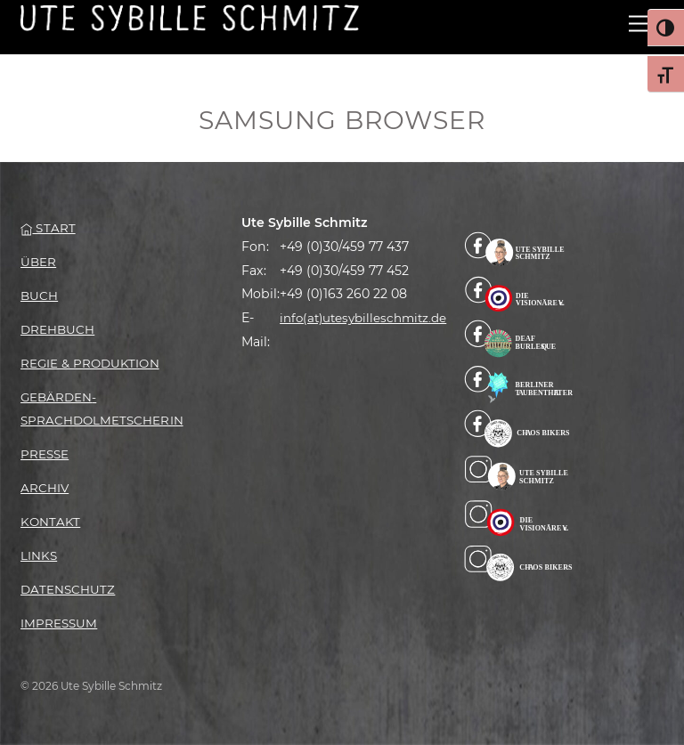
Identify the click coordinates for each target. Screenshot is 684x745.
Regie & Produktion (89, 363)
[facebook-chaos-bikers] (518, 428)
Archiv (44, 488)
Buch (39, 295)
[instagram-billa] (518, 473)
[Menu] (638, 24)
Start (48, 228)
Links (38, 555)
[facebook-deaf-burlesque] (518, 338)
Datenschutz (67, 589)
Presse (44, 454)
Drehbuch (57, 329)
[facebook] (518, 248)
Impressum (58, 623)
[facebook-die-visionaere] (518, 293)
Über (38, 262)
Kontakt (50, 521)
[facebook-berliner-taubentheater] (518, 383)
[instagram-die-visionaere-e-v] (518, 518)
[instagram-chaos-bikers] (518, 562)
